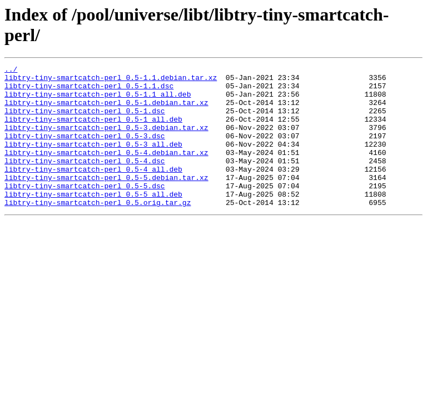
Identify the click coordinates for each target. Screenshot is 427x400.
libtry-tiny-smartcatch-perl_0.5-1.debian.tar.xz (106, 111)
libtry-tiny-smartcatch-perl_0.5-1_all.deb (93, 131)
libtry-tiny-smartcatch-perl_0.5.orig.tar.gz (97, 231)
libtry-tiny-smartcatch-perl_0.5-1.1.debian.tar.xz (110, 81)
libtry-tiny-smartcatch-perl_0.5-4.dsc (84, 181)
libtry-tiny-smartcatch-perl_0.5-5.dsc (84, 211)
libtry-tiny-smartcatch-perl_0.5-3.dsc (84, 151)
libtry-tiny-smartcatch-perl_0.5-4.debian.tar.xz (106, 171)
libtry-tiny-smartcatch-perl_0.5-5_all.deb (93, 221)
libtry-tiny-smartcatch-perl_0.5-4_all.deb (93, 191)
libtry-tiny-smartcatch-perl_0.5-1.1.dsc (88, 91)
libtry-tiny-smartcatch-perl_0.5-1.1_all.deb (97, 101)
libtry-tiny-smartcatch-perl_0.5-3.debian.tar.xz (106, 141)
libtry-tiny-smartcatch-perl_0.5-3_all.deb (93, 161)
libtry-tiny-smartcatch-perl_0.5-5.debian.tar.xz (106, 201)
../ (10, 71)
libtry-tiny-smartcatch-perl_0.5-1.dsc (84, 121)
